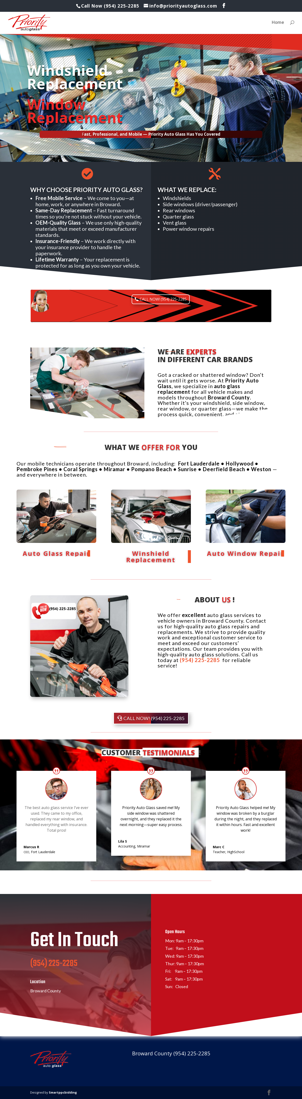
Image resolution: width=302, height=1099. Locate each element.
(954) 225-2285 (53, 975)
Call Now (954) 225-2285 (111, 6)
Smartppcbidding (63, 1092)
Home (278, 23)
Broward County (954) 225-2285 (171, 1053)
